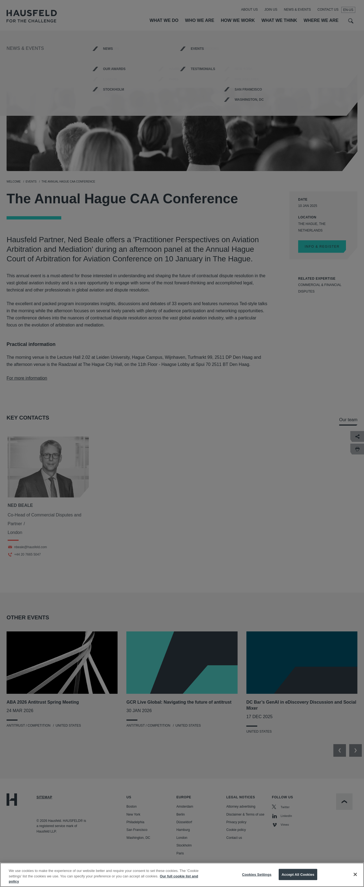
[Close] (355, 878)
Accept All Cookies (298, 878)
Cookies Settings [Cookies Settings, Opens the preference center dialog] (257, 878)
